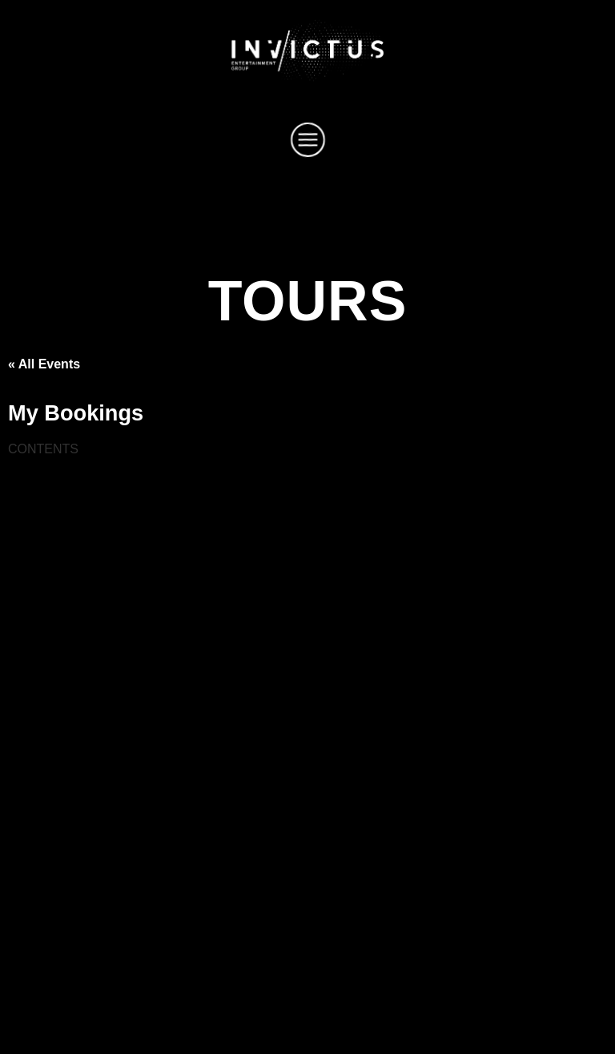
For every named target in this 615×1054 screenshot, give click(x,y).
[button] (308, 142)
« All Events (44, 364)
